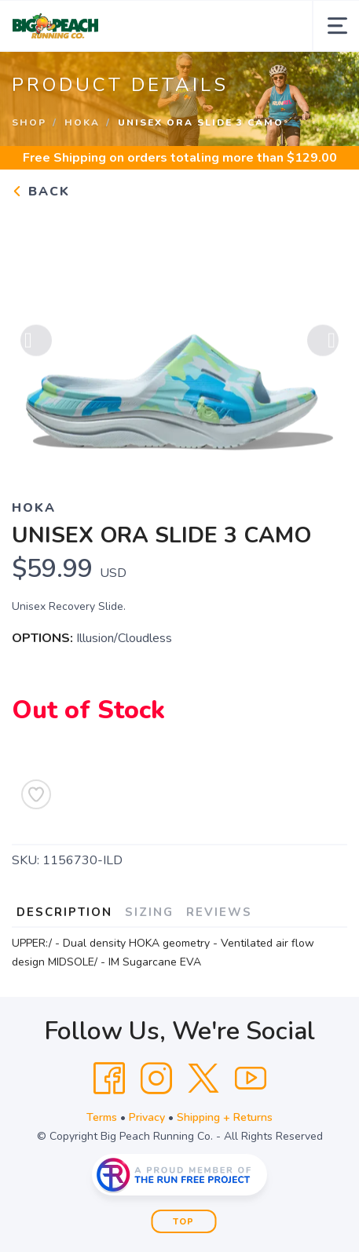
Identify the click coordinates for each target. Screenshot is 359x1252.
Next (323, 343)
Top (183, 1222)
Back (41, 191)
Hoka (82, 122)
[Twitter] (203, 1078)
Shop (29, 122)
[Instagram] (156, 1078)
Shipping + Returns (225, 1117)
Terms (101, 1117)
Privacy (147, 1117)
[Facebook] (109, 1078)
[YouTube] (250, 1078)
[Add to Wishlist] (36, 794)
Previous (36, 343)
